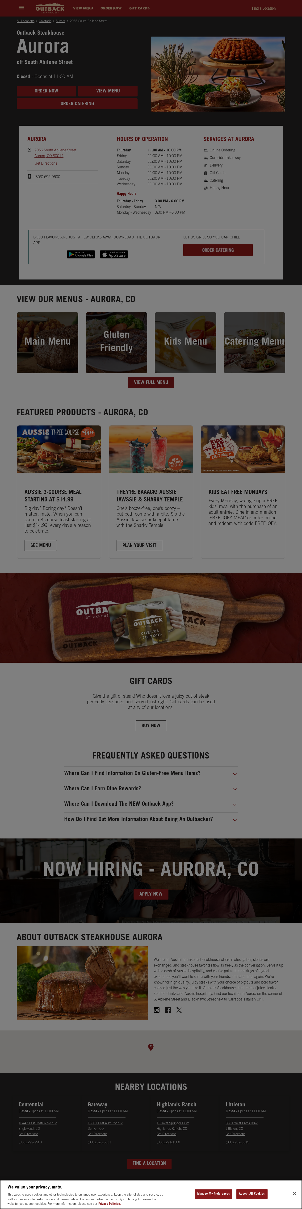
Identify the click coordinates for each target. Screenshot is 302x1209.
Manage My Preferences (213, 1194)
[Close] (294, 1193)
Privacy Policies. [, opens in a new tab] (109, 1204)
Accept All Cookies (252, 1194)
